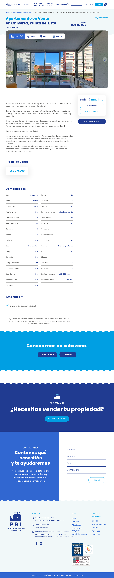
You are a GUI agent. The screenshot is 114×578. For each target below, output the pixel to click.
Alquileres (27, 4)
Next (105, 59)
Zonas (98, 4)
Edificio (57, 36)
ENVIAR (97, 480)
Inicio (74, 518)
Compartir (101, 17)
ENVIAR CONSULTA (91, 111)
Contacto (88, 4)
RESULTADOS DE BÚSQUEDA (22, 12)
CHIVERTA (68, 354)
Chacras (96, 534)
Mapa (44, 36)
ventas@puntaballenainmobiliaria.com (50, 534)
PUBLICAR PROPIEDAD (92, 121)
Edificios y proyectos (39, 4)
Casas (95, 521)
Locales (95, 527)
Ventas (17, 4)
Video (31, 36)
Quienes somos (50, 4)
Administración (62, 4)
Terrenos (96, 531)
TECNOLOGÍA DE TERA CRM (75, 575)
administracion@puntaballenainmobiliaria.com (54, 537)
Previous (9, 59)
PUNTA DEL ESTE (47, 354)
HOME (8, 12)
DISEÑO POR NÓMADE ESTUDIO (54, 575)
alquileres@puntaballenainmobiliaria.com (52, 532)
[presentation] (84, 481)
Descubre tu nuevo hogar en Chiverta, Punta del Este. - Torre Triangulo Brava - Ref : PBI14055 (67, 12)
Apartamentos (99, 524)
